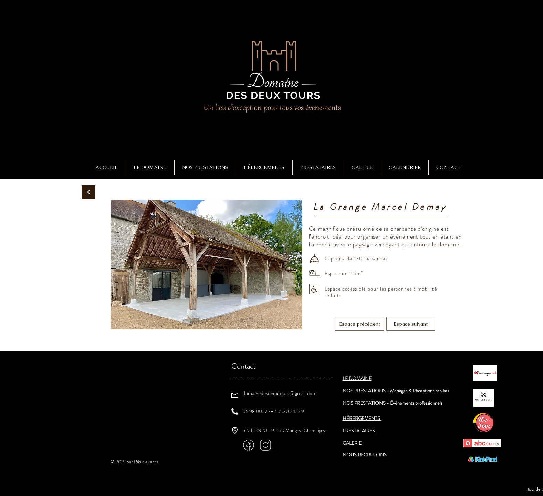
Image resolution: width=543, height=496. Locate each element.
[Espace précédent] (359, 324)
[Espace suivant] (410, 324)
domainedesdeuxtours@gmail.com (279, 393)
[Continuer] (88, 192)
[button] (205, 167)
